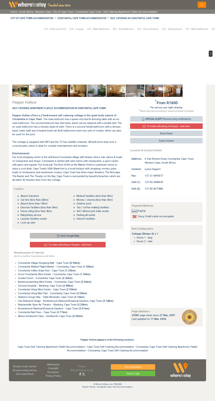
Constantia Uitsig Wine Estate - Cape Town (47, 289)
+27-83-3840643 (154, 182)
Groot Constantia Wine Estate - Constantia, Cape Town (53, 274)
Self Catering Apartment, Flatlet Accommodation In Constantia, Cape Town (59, 108)
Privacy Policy (53, 375)
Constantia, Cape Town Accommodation (81, 18)
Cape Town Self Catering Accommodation (111, 346)
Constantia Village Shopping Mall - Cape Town (48, 262)
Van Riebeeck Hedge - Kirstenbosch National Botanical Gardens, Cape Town (65, 300)
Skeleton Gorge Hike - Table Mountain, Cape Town (51, 297)
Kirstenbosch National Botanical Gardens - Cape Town (53, 308)
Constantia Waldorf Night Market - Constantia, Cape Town (55, 266)
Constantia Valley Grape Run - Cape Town (46, 270)
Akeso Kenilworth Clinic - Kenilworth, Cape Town (50, 316)
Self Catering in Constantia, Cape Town (134, 18)
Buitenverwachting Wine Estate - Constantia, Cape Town (54, 281)
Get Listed (25, 374)
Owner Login (133, 373)
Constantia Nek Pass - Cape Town (42, 312)
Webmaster (53, 364)
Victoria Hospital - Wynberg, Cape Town (45, 285)
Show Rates (166, 133)
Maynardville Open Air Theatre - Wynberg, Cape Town (52, 304)
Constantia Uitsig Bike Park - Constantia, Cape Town (52, 293)
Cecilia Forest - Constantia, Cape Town (45, 278)
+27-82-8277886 (154, 188)
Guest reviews (166, 140)
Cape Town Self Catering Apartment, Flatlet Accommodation (52, 346)
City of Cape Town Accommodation (31, 18)
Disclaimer (53, 372)
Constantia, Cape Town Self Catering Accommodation (118, 350)
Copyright (53, 368)
